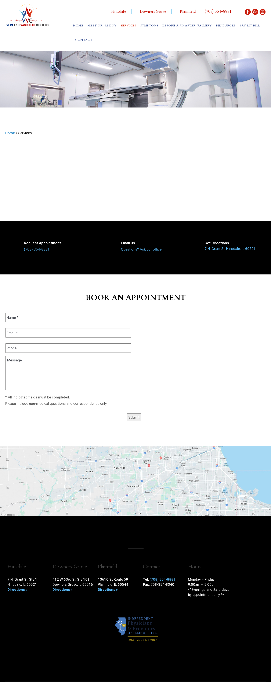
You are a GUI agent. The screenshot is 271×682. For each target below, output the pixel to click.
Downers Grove (153, 11)
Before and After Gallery (187, 25)
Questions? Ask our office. (141, 249)
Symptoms (149, 25)
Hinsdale (118, 11)
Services (128, 25)
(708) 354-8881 (218, 11)
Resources (225, 25)
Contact (83, 40)
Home (78, 25)
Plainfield (188, 11)
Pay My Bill (250, 25)
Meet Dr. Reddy (101, 25)
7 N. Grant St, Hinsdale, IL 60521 (230, 249)
